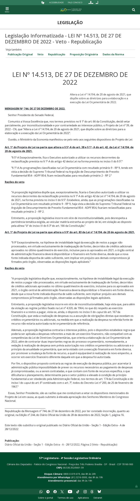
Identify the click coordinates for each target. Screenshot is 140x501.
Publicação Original (20, 54)
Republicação (56, 54)
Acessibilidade (56, 2)
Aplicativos (83, 497)
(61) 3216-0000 (79, 477)
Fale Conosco (75, 2)
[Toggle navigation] (7, 9)
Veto (40, 54)
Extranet (97, 497)
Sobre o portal (45, 497)
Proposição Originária (84, 54)
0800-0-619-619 (71, 473)
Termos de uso (65, 497)
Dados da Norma (113, 54)
